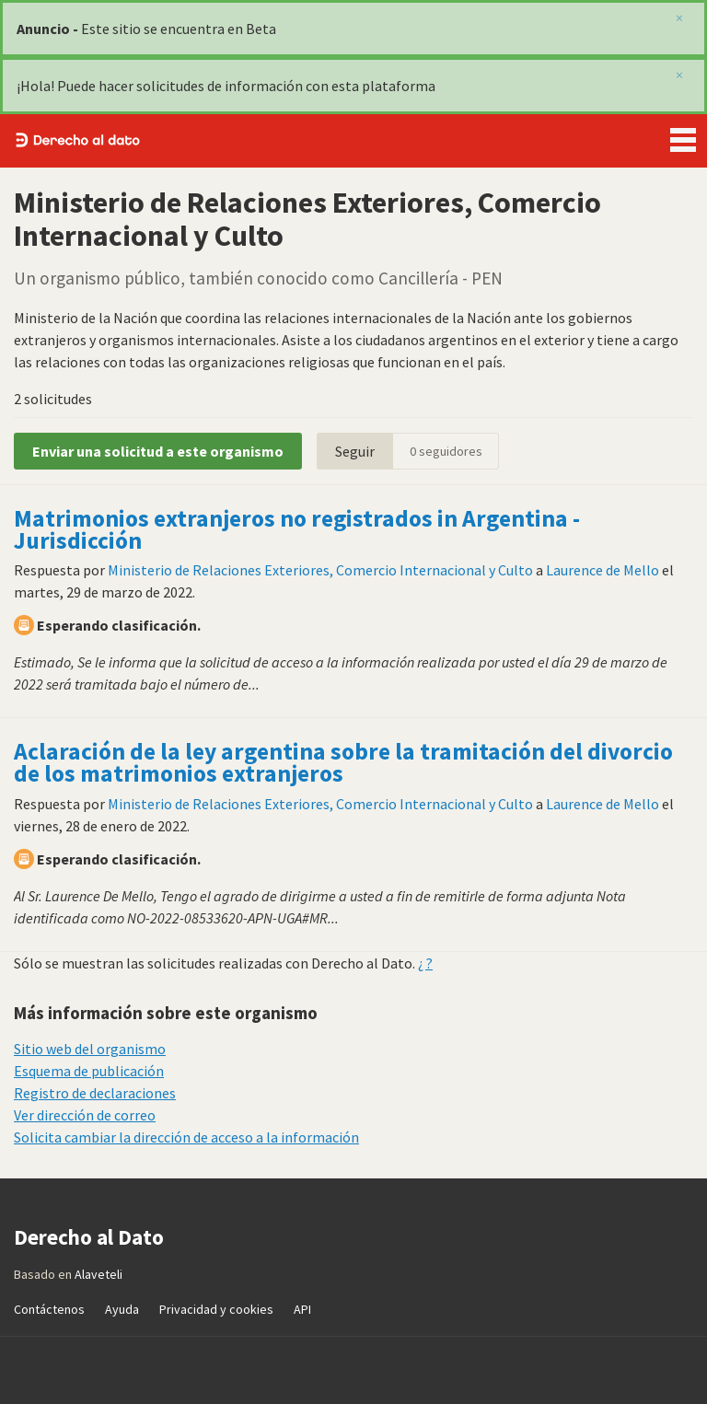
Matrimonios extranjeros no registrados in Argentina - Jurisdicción (297, 529)
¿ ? (425, 963)
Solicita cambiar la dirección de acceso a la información (186, 1137)
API (302, 1309)
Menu (683, 136)
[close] (679, 74)
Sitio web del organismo (90, 1048)
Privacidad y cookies (216, 1309)
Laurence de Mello (602, 570)
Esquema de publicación (89, 1071)
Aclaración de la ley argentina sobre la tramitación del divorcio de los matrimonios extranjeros (343, 762)
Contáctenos (49, 1309)
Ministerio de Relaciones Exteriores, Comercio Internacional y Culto (320, 570)
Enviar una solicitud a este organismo (158, 451)
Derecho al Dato (77, 141)
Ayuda (122, 1309)
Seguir (355, 451)
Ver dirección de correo (85, 1115)
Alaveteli (98, 1274)
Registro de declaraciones (95, 1093)
